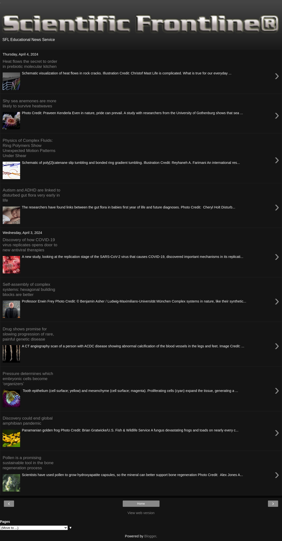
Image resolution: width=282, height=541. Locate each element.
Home (141, 503)
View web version (141, 513)
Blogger (150, 536)
